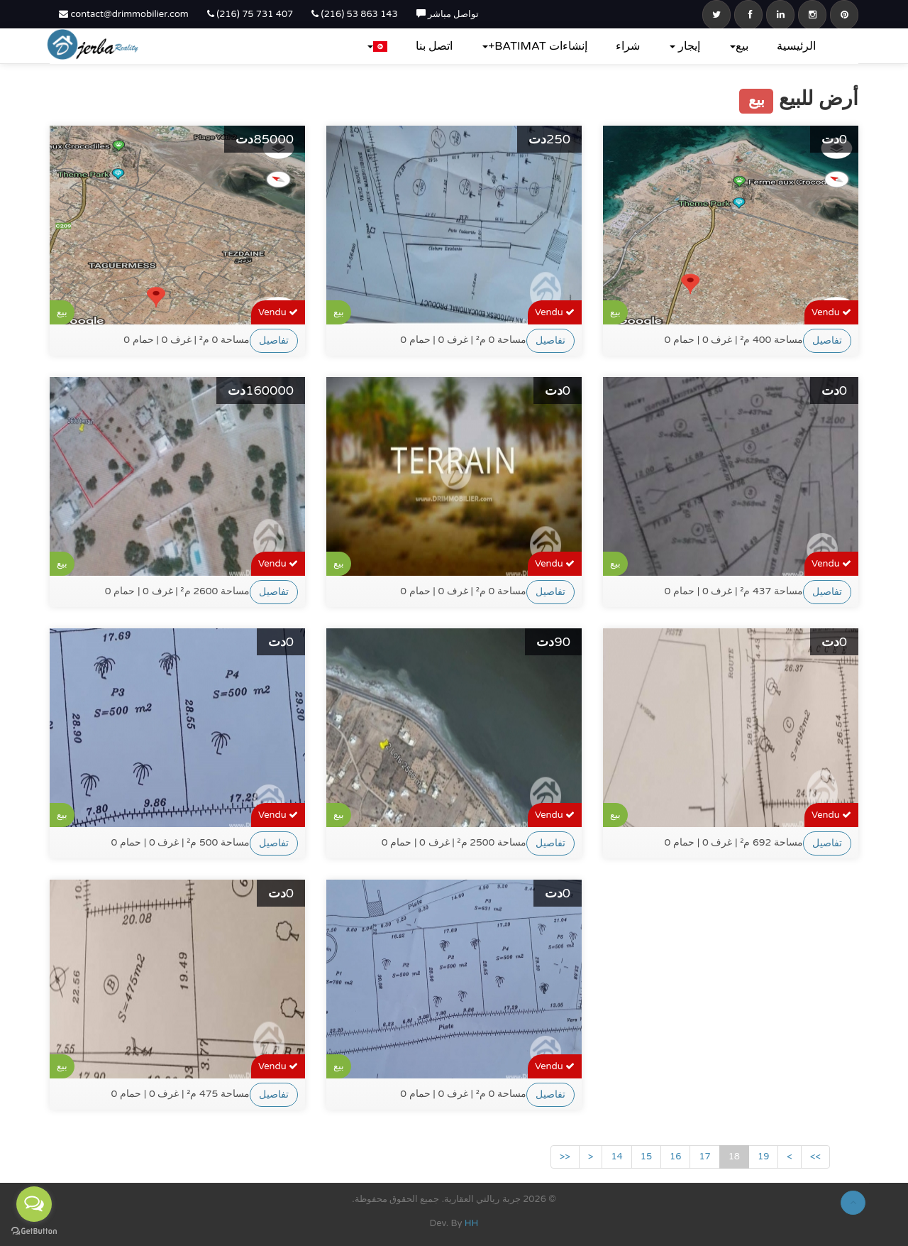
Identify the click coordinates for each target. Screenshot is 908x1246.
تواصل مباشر (448, 14)
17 (704, 1156)
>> (815, 1156)
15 (646, 1156)
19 (763, 1156)
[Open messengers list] (34, 1204)
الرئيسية (796, 46)
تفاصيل (274, 340)
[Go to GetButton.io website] (34, 1231)
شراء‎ (628, 46)
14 (616, 1156)
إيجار (685, 46)
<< (565, 1156)
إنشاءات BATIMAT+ (534, 46)
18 (734, 1156)
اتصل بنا (434, 46)
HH (472, 1223)
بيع (739, 46)
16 (675, 1156)
